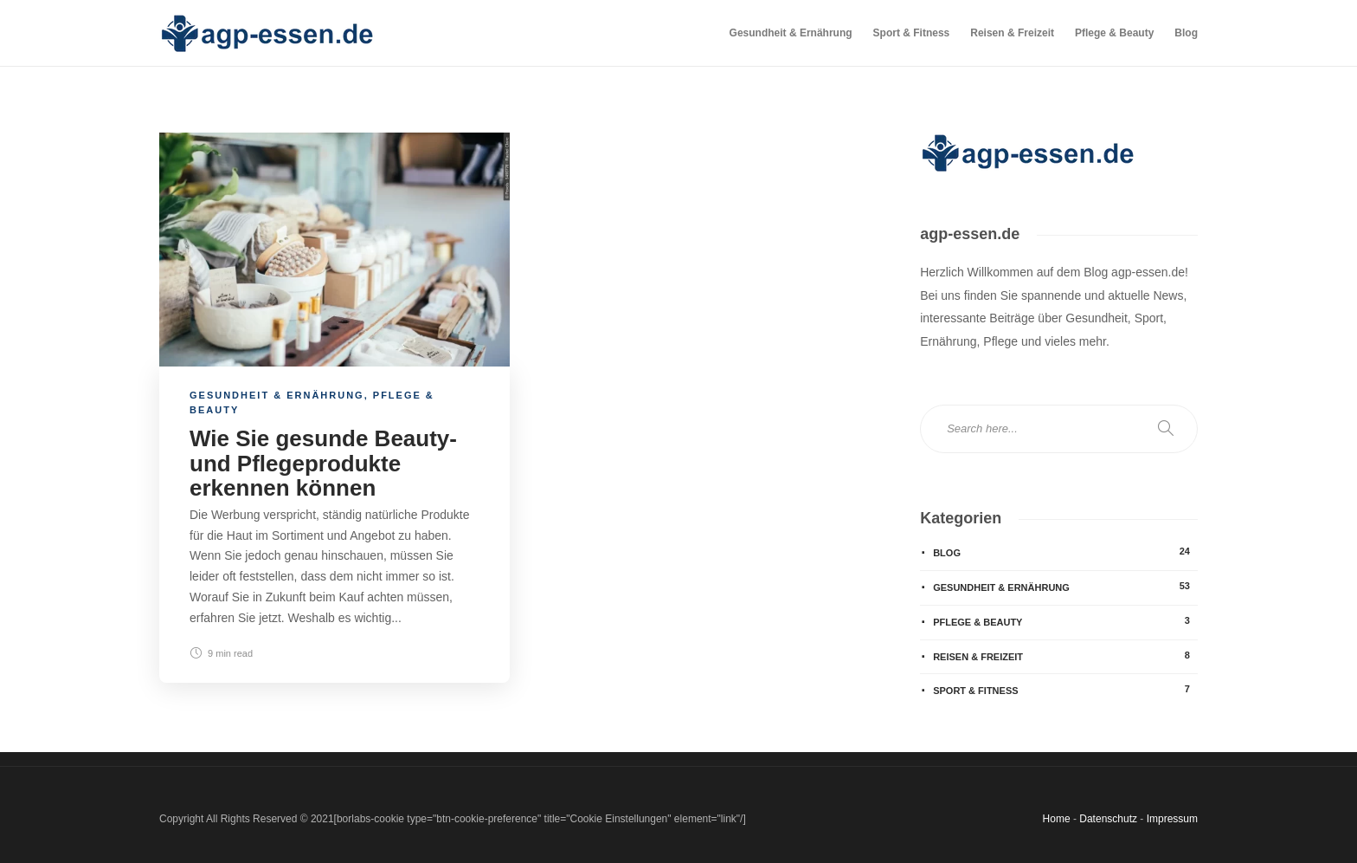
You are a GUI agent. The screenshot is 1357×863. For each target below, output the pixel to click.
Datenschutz (1108, 819)
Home (1057, 819)
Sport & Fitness (911, 33)
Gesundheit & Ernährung (791, 33)
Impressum (1172, 819)
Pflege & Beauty (1114, 33)
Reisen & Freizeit (1012, 33)
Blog (1186, 33)
